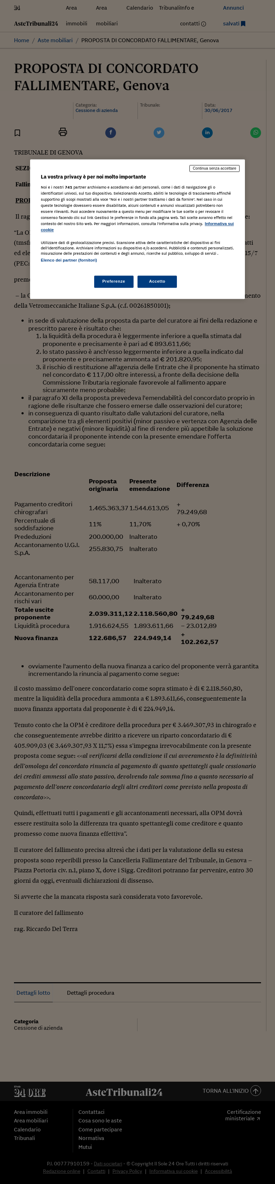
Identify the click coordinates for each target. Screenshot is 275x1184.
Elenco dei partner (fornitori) (69, 260)
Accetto (157, 281)
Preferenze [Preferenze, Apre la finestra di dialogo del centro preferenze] (113, 281)
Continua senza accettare (214, 168)
